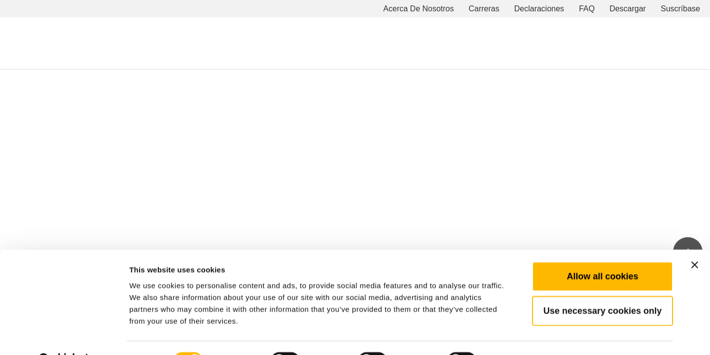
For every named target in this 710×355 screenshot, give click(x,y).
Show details (517, 335)
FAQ (587, 8)
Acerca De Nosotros (418, 8)
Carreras (484, 8)
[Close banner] (694, 239)
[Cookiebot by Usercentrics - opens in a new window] (64, 335)
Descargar (627, 8)
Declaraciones (539, 8)
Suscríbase (680, 8)
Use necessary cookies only (602, 285)
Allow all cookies (602, 251)
